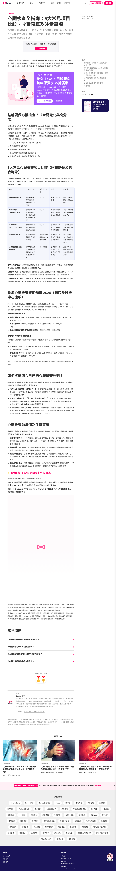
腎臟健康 (85, 827)
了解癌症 (90, 803)
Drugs (58, 803)
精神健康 (25, 827)
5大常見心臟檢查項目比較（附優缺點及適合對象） (95, 69)
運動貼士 (69, 833)
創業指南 (64, 809)
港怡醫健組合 (50, 489)
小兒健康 (22, 815)
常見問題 (86, 86)
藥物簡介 (22, 833)
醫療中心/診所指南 (84, 833)
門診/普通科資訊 (102, 833)
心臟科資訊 (11, 13)
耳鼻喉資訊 (49, 827)
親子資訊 (46, 833)
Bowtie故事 (29, 803)
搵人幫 (59, 3)
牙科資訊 (105, 815)
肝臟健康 (73, 827)
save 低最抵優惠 (45, 101)
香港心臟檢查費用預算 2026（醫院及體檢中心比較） (95, 74)
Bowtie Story (15, 803)
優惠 (52, 3)
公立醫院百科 (51, 809)
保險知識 (102, 803)
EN (82, 3)
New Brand (8, 3)
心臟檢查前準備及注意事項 (92, 83)
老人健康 (36, 827)
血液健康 (34, 833)
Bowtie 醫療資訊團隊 (47, 772)
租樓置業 (104, 821)
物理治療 (12, 821)
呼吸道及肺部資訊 (79, 809)
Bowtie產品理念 (44, 803)
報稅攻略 (94, 809)
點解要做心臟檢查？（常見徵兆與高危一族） (95, 64)
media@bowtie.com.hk (68, 863)
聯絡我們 (5, 862)
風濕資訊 (60, 839)
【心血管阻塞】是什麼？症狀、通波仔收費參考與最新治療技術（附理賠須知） (19, 769)
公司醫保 (38, 809)
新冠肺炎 (34, 815)
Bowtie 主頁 (6, 856)
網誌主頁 (20, 3)
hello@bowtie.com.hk (67, 858)
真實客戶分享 (64, 821)
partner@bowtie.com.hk (68, 869)
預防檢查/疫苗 (46, 839)
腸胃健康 (11, 833)
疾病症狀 (35, 821)
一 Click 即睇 (41, 48)
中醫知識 (79, 803)
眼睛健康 (78, 821)
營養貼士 (94, 815)
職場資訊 (61, 827)
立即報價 (108, 3)
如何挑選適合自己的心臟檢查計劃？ (94, 79)
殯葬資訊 (45, 815)
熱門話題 (82, 815)
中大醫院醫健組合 (64, 489)
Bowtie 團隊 (89, 16)
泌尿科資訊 (70, 815)
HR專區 (67, 803)
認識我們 (5, 859)
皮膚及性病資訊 (49, 821)
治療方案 (57, 815)
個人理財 (10, 809)
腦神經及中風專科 (99, 827)
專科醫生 (11, 815)
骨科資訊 (71, 839)
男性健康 (23, 821)
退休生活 (57, 833)
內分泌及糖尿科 (24, 809)
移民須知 (13, 827)
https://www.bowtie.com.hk (34, 711)
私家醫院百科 (91, 821)
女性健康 (106, 809)
